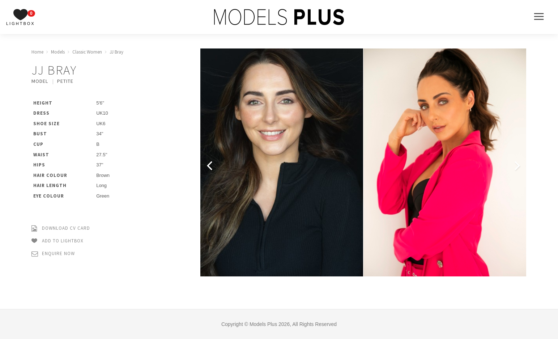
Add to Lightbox (57, 241)
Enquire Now (53, 253)
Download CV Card (60, 228)
